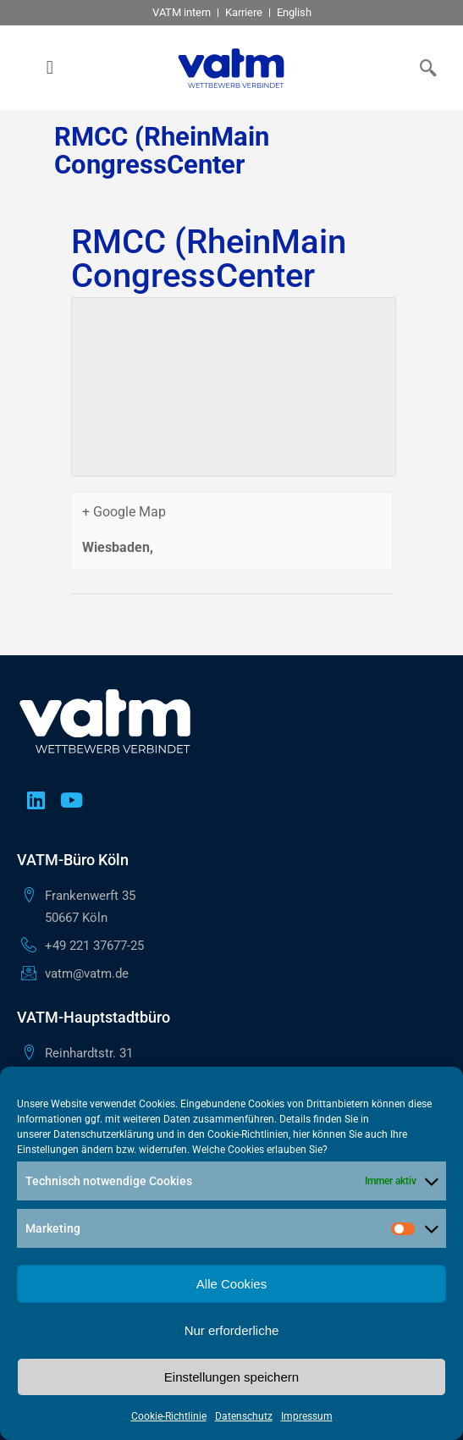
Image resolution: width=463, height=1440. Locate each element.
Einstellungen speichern (231, 1377)
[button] (49, 68)
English (294, 12)
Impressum (307, 1416)
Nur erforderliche (232, 1330)
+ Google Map (124, 512)
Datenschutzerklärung (103, 1134)
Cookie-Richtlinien (248, 1134)
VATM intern (181, 12)
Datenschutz (244, 1416)
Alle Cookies (231, 1284)
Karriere (243, 12)
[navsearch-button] (425, 68)
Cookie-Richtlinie (169, 1416)
